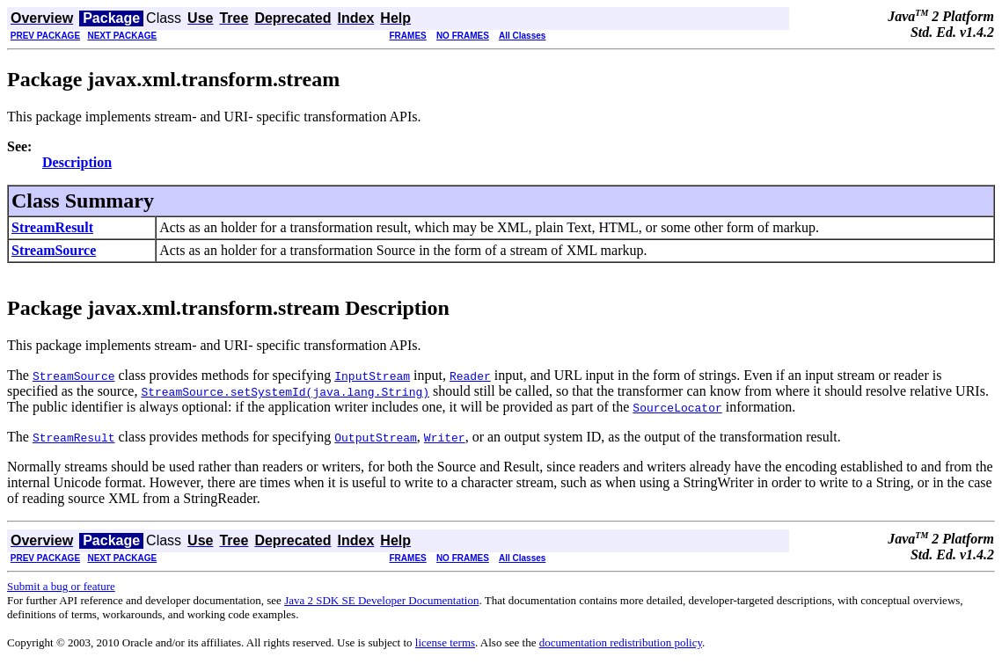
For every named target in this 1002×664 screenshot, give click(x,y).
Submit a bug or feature (61, 586)
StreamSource (53, 250)
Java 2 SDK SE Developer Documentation (381, 600)
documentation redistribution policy (620, 642)
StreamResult (52, 227)
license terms (445, 642)
